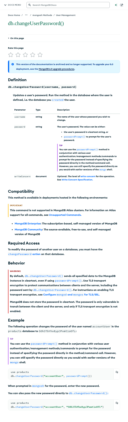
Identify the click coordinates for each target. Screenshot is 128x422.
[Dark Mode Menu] (121, 5)
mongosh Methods (42, 15)
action (36, 254)
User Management (66, 15)
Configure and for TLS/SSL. (71, 294)
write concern (87, 176)
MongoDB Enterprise (27, 223)
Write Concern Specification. (77, 179)
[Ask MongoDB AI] (116, 5)
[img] (10, 54)
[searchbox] (68, 5)
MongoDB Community (28, 229)
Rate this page (16, 48)
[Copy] (116, 372)
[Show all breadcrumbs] (26, 15)
